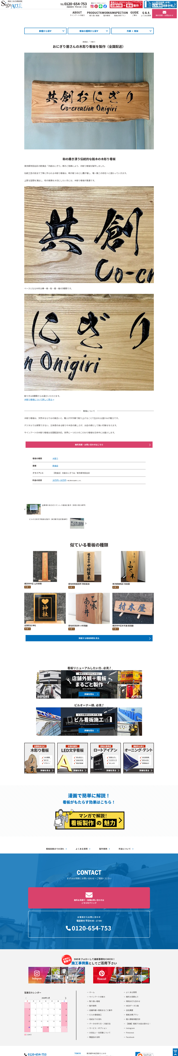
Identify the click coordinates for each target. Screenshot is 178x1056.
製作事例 (103, 836)
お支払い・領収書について (99, 999)
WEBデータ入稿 (132, 972)
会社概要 (129, 977)
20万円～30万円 (59, 481)
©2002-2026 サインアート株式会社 (139, 1051)
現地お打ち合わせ (133, 968)
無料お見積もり (132, 963)
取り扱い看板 (94, 968)
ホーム (92, 959)
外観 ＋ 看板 (132, 30)
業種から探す (45, 30)
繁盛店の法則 (94, 1004)
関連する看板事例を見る (89, 625)
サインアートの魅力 (97, 963)
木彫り (93, 41)
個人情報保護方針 (133, 986)
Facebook (130, 1004)
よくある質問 (82, 836)
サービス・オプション (98, 995)
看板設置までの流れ (55, 836)
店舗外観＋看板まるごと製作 (100, 977)
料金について (125, 836)
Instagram (130, 995)
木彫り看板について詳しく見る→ (39, 399)
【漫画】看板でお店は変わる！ (138, 990)
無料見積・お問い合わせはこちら (89, 445)
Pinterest (130, 999)
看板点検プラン (132, 981)
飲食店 (85, 41)
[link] (144, 1023)
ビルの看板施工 (95, 981)
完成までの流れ (95, 986)
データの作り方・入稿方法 (99, 990)
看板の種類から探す (88, 30)
